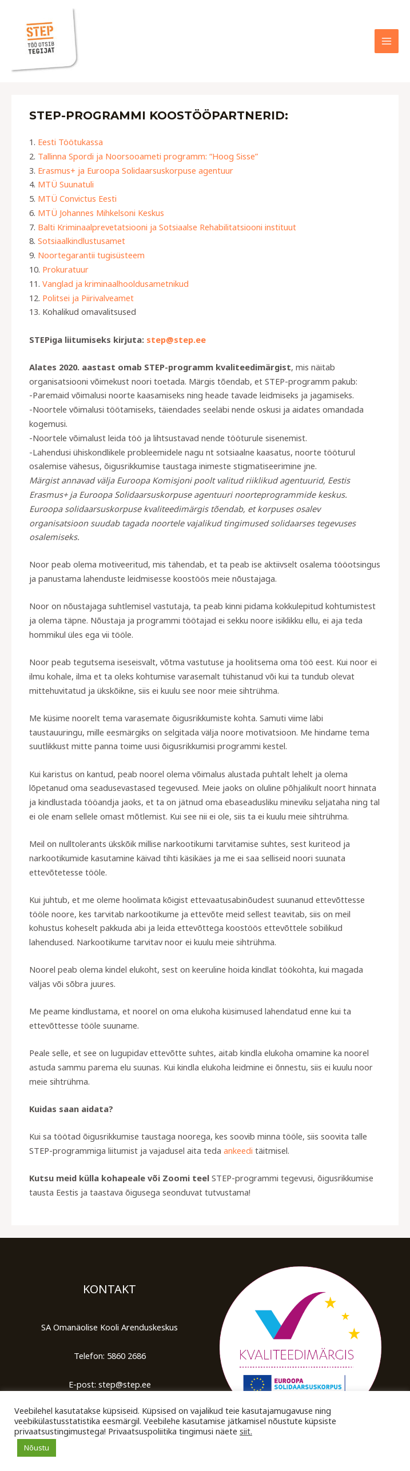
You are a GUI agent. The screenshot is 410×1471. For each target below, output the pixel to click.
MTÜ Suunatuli (66, 184)
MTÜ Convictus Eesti (77, 198)
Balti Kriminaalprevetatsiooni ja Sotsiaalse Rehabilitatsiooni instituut (167, 227)
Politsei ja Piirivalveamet (88, 297)
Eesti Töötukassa (70, 141)
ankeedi (238, 1150)
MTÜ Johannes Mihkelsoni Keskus (101, 212)
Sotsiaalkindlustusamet (81, 240)
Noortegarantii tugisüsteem (91, 255)
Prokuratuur (65, 269)
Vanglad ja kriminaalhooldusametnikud (115, 283)
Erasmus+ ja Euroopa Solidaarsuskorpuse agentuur (135, 170)
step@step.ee (176, 339)
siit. (246, 1431)
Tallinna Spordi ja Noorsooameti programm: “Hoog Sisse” (148, 156)
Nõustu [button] (36, 1447)
